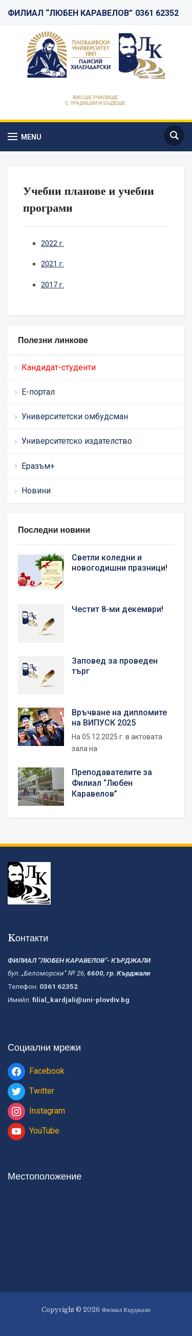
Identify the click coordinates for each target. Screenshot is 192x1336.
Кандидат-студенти (59, 367)
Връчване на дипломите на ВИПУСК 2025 (119, 718)
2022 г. (52, 243)
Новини (36, 490)
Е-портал (38, 392)
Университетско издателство (77, 441)
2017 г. (52, 284)
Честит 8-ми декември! (117, 609)
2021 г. (52, 263)
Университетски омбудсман (75, 416)
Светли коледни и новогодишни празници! (119, 563)
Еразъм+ (38, 466)
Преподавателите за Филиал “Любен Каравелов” (112, 783)
